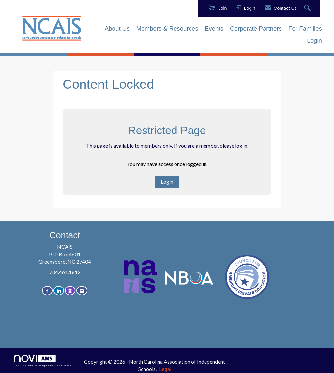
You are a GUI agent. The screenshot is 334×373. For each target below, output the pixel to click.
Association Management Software (43, 361)
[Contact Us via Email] (81, 290)
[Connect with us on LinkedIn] (58, 290)
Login (314, 40)
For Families (305, 28)
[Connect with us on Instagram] (70, 290)
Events (214, 28)
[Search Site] (308, 8)
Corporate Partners (256, 28)
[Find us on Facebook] (47, 290)
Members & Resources (167, 28)
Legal (165, 369)
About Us (117, 28)
